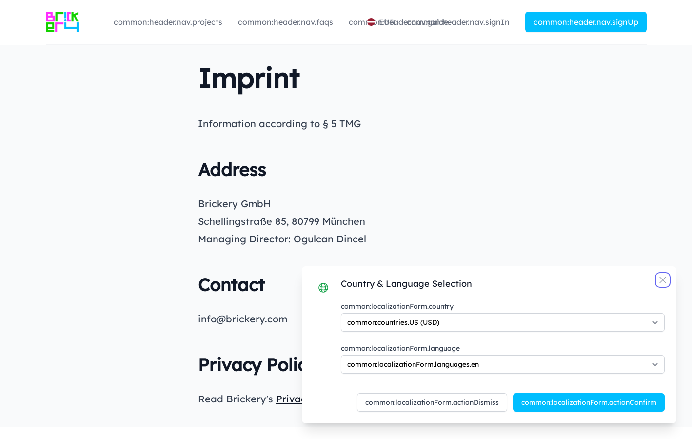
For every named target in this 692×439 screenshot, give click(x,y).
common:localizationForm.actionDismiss (432, 402)
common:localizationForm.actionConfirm (588, 402)
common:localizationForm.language (400, 348)
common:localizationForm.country (397, 306)
